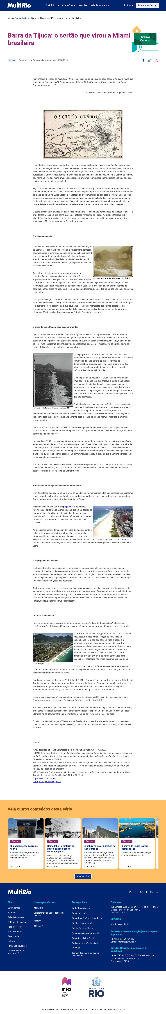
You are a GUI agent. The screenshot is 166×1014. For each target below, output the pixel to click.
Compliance (79, 913)
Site (10, 902)
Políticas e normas (82, 923)
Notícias (83, 5)
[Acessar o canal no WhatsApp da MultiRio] (151, 892)
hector (38, 920)
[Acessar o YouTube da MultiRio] (130, 892)
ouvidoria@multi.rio (120, 924)
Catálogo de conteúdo (18, 922)
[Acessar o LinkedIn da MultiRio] (156, 892)
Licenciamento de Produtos (16, 952)
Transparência (79, 902)
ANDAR (38, 908)
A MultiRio (52, 5)
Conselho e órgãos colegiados (87, 918)
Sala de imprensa (16, 917)
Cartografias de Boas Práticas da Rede (49, 914)
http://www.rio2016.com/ (44, 778)
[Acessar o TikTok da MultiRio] (141, 892)
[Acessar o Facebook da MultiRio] (146, 892)
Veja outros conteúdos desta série (40, 809)
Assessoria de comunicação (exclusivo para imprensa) (134, 933)
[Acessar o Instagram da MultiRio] (136, 892)
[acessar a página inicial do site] (19, 5)
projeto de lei (69, 506)
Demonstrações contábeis (85, 933)
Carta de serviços (81, 908)
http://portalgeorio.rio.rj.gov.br (47, 781)
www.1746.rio (123, 961)
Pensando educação (17, 946)
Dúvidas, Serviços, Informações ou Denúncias (129, 949)
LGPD (76, 948)
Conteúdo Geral (22, 18)
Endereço (116, 902)
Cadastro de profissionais (85, 943)
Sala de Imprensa (99, 5)
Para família (13, 936)
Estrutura (12, 912)
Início (10, 18)
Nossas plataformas (44, 902)
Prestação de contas (83, 928)
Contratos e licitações (83, 938)
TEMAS (39, 925)
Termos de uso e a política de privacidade (85, 954)
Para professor (14, 927)
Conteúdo (68, 5)
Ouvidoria (116, 919)
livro (47, 178)
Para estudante (15, 931)
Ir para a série (83, 876)
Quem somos (14, 908)
